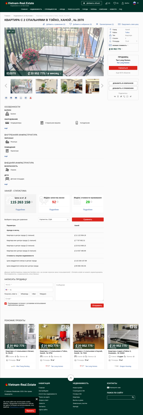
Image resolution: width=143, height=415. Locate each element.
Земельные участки (80, 402)
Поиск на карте (44, 395)
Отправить (97, 304)
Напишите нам (115, 386)
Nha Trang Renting (22, 365)
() (109, 3)
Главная (42, 386)
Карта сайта (43, 408)
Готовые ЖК (77, 392)
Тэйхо (127, 32)
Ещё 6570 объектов (123, 73)
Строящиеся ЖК (79, 389)
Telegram (43, 292)
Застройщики (43, 389)
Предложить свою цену (130, 24)
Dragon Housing (125, 365)
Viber (34, 292)
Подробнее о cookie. (17, 407)
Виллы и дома (78, 399)
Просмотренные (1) (107, 24)
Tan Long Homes (123, 63)
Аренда (75, 405)
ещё (5, 127)
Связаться (123, 68)
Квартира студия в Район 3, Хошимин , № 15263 (119, 350)
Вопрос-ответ (43, 399)
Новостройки (77, 386)
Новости (42, 402)
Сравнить (87, 218)
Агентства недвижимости (48, 392)
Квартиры (76, 395)
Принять (30, 411)
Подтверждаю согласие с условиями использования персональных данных (27, 302)
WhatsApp (24, 292)
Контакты (42, 405)
